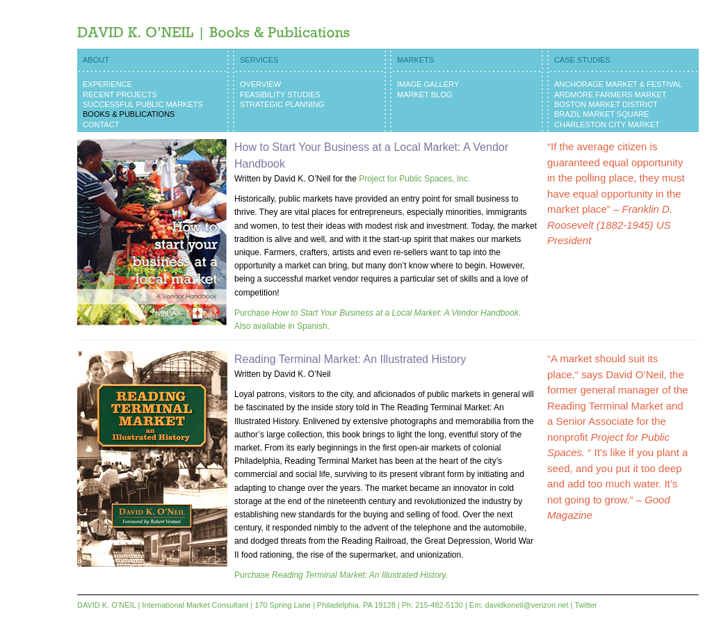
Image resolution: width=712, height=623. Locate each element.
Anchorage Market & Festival (618, 84)
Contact (101, 124)
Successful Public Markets (143, 104)
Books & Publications (129, 114)
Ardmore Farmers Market (610, 94)
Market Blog (424, 94)
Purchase (341, 575)
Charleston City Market (607, 124)
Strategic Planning (282, 104)
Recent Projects (120, 94)
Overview (260, 84)
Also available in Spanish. (282, 326)
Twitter (585, 605)
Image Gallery (428, 84)
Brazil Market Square (601, 114)
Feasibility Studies (280, 94)
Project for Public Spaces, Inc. (414, 179)
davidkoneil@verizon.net (526, 605)
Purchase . (377, 313)
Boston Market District (606, 104)
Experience (107, 84)
